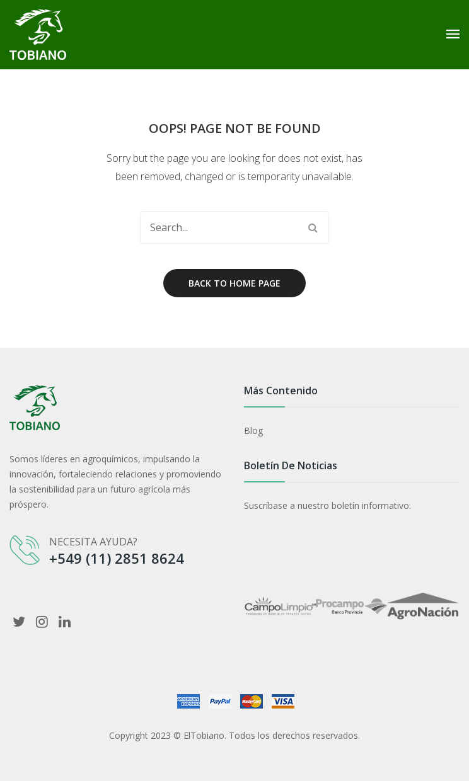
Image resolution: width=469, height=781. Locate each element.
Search (312, 227)
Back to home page (234, 283)
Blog (253, 430)
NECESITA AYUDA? (93, 542)
